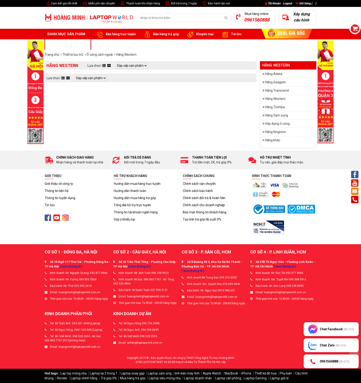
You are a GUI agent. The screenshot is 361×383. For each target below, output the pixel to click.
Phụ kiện (286, 373)
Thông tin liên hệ (56, 191)
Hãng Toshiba (275, 107)
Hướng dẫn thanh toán (130, 191)
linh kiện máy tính (187, 373)
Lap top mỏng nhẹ (74, 373)
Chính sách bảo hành (198, 191)
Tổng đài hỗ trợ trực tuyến (132, 205)
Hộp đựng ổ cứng (277, 123)
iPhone (246, 373)
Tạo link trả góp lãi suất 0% (202, 219)
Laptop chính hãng (84, 378)
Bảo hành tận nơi (215, 3)
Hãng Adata (273, 74)
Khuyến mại (200, 34)
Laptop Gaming (256, 378)
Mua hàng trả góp (133, 378)
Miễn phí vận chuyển (98, 3)
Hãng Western (275, 99)
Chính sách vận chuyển (199, 184)
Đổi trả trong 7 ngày (181, 3)
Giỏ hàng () (306, 3)
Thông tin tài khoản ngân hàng (136, 212)
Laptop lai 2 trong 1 (103, 373)
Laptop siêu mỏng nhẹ (165, 378)
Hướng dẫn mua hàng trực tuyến (137, 184)
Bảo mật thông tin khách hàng (204, 212)
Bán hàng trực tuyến (115, 34)
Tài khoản (274, 3)
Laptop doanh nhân (198, 378)
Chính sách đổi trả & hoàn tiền (204, 198)
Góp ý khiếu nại (124, 219)
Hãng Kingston (275, 132)
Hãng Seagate (275, 82)
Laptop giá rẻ (279, 378)
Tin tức (231, 34)
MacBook (231, 373)
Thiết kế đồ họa (266, 373)
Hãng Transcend (277, 90)
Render (62, 378)
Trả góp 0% (109, 378)
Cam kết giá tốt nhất (61, 3)
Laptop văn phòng (228, 378)
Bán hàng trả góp (161, 34)
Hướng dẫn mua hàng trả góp (135, 198)
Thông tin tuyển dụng (60, 198)
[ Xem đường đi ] (71, 266)
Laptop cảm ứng (160, 373)
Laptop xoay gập (133, 373)
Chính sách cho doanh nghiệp (204, 205)
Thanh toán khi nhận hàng (140, 3)
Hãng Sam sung (276, 115)
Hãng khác (272, 140)
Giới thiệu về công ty (59, 184)
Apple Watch (212, 373)
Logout (287, 3)
